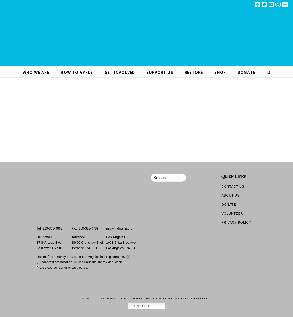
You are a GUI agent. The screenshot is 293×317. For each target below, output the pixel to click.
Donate (228, 204)
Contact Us (232, 186)
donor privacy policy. (73, 267)
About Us (230, 195)
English (140, 306)
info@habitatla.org (119, 228)
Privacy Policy (236, 222)
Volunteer (232, 213)
